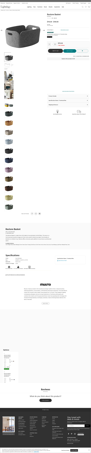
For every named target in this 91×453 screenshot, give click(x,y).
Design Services (9, 3)
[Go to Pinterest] (32, 214)
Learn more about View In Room (68, 91)
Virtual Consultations (33, 420)
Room (45, 7)
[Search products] (82, 7)
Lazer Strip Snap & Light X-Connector (57, 432)
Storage (10, 10)
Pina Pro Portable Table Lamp (57, 434)
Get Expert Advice (21, 435)
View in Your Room (33, 430)
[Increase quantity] (55, 44)
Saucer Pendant (55, 436)
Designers (54, 424)
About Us (43, 419)
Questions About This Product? (79, 114)
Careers (43, 424)
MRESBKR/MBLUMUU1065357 (7, 375)
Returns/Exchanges (21, 422)
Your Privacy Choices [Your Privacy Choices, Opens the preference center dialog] (65, 450)
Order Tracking (75, 3)
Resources (32, 436)
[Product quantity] (52, 44)
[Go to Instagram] (75, 434)
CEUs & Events (32, 425)
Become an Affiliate (44, 426)
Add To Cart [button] (60, 51)
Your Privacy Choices (22, 426)
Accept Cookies (74, 450)
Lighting (29, 7)
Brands (50, 7)
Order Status (20, 428)
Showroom (3, 3)
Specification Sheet (63, 260)
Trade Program (83, 3)
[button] (2, 30)
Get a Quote (20, 433)
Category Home (3, 10)
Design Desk (32, 419)
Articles (53, 419)
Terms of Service (74, 430)
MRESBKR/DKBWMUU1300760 (7, 357)
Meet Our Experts (45, 422)
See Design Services (57, 114)
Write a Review (45, 400)
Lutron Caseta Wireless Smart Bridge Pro (57, 438)
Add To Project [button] (77, 51)
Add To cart (6, 369)
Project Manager (33, 422)
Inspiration (57, 7)
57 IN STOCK (50, 30)
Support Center (16, 3)
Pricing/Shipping (21, 423)
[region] (45, 450)
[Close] (89, 450)
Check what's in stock (65, 30)
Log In (89, 3)
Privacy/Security (21, 425)
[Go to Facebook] (68, 434)
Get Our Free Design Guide (8, 434)
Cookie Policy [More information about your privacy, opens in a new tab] (36, 451)
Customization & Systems (33, 428)
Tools (31, 435)
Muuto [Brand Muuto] (49, 16)
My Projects (68, 3)
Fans (34, 7)
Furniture (39, 7)
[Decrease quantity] (49, 44)
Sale (63, 7)
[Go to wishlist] (86, 7)
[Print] (39, 214)
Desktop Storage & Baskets (16, 10)
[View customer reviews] (81, 434)
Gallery (53, 420)
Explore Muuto (45, 303)
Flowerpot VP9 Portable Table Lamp (58, 429)
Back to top (46, 410)
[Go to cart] (89, 7)
